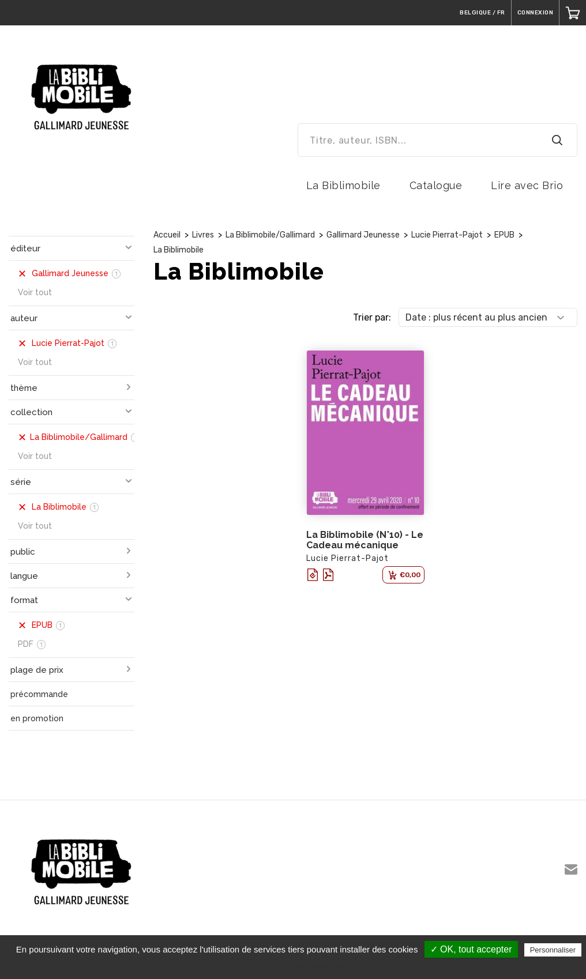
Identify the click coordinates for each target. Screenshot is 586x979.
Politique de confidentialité (299, 965)
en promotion (36, 718)
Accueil (167, 235)
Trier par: (372, 317)
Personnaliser (553, 950)
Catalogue (436, 185)
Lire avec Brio (527, 185)
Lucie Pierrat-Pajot (447, 235)
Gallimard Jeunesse (363, 235)
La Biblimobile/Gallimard (270, 235)
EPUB (504, 235)
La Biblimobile (343, 185)
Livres (203, 235)
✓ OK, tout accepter (471, 949)
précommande (39, 694)
